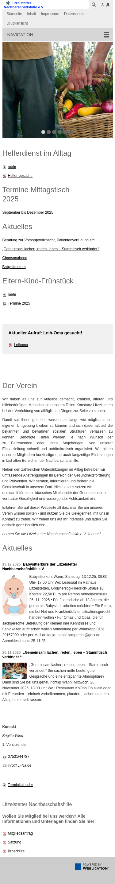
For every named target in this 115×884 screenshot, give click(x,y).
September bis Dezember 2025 (27, 212)
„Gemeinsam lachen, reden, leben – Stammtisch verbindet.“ (51, 249)
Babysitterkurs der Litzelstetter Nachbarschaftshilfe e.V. (39, 566)
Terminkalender (20, 785)
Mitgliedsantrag (20, 833)
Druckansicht (17, 23)
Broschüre (16, 851)
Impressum (50, 14)
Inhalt (31, 14)
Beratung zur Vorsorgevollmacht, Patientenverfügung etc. (49, 240)
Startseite (14, 14)
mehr (12, 167)
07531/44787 (18, 756)
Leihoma (21, 345)
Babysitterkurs (14, 267)
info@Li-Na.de (20, 765)
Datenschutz (74, 14)
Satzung (14, 842)
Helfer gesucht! (20, 175)
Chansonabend (14, 258)
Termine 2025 (19, 303)
